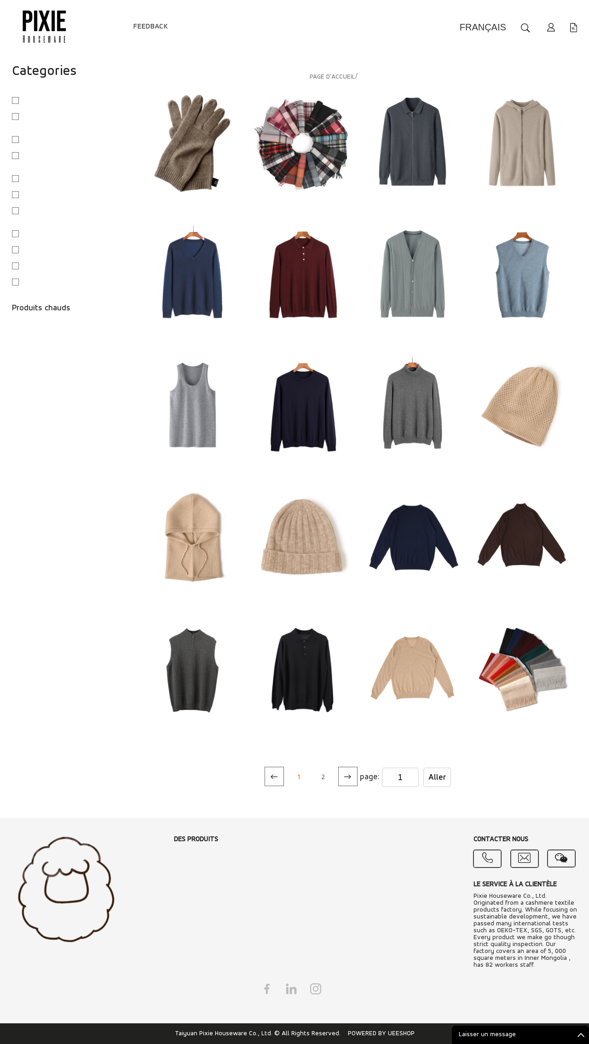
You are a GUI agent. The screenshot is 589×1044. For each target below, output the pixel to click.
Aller (437, 777)
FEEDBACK (150, 26)
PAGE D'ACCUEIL (332, 77)
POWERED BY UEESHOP (381, 1033)
